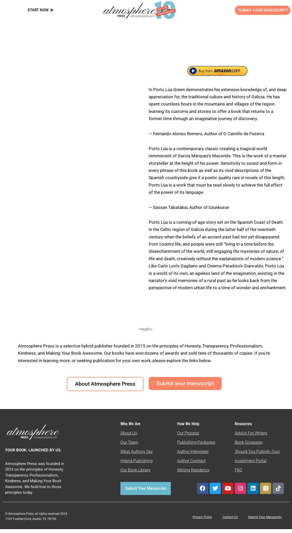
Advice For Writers (251, 436)
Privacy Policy (202, 521)
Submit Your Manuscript (265, 521)
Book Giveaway (249, 446)
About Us (128, 436)
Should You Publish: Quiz (257, 455)
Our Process (188, 436)
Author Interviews (193, 455)
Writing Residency (193, 473)
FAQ (238, 473)
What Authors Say (136, 455)
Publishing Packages (196, 446)
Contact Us (230, 521)
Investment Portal (251, 464)
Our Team (129, 446)
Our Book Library (135, 473)
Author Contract (191, 464)
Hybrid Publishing (136, 464)
